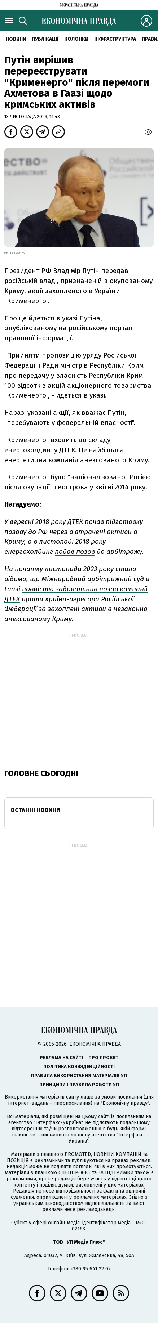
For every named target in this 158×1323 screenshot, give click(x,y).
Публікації (45, 39)
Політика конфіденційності (79, 1066)
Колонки (76, 39)
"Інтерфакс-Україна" (58, 1123)
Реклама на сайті (61, 1057)
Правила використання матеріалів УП (79, 1075)
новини (16, 39)
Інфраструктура (115, 39)
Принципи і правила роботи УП (79, 1084)
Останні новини (35, 810)
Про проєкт (103, 1057)
